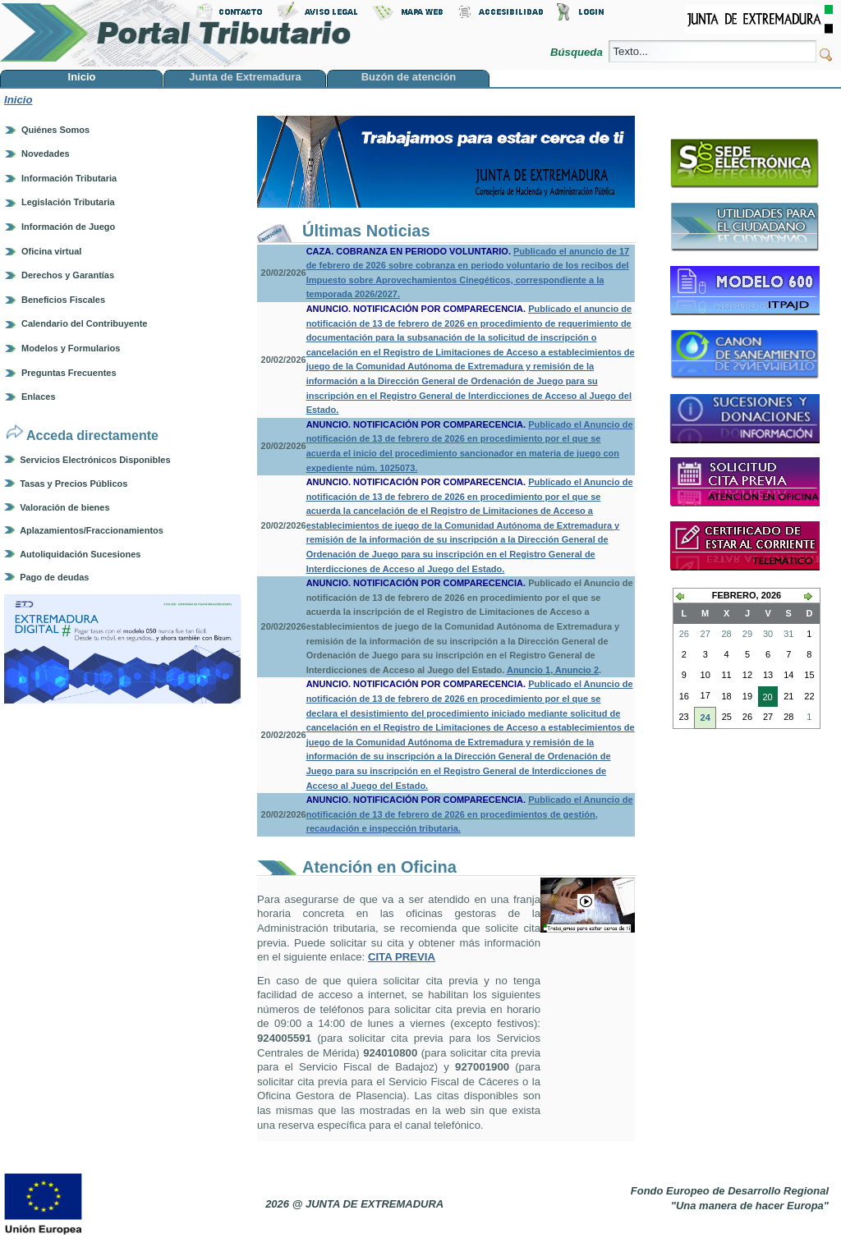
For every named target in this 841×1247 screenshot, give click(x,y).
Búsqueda (577, 52)
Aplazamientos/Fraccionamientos (91, 530)
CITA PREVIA (401, 957)
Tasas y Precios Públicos (73, 483)
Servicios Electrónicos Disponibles (95, 460)
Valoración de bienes (64, 507)
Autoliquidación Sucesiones (80, 554)
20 (765, 698)
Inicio (18, 100)
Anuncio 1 (528, 670)
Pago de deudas (54, 577)
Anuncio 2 (576, 670)
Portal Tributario (176, 33)
